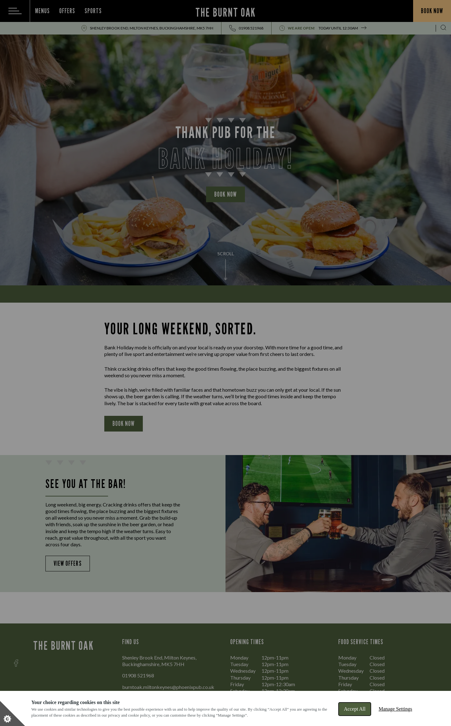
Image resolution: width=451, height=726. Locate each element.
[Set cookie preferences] (12, 713)
